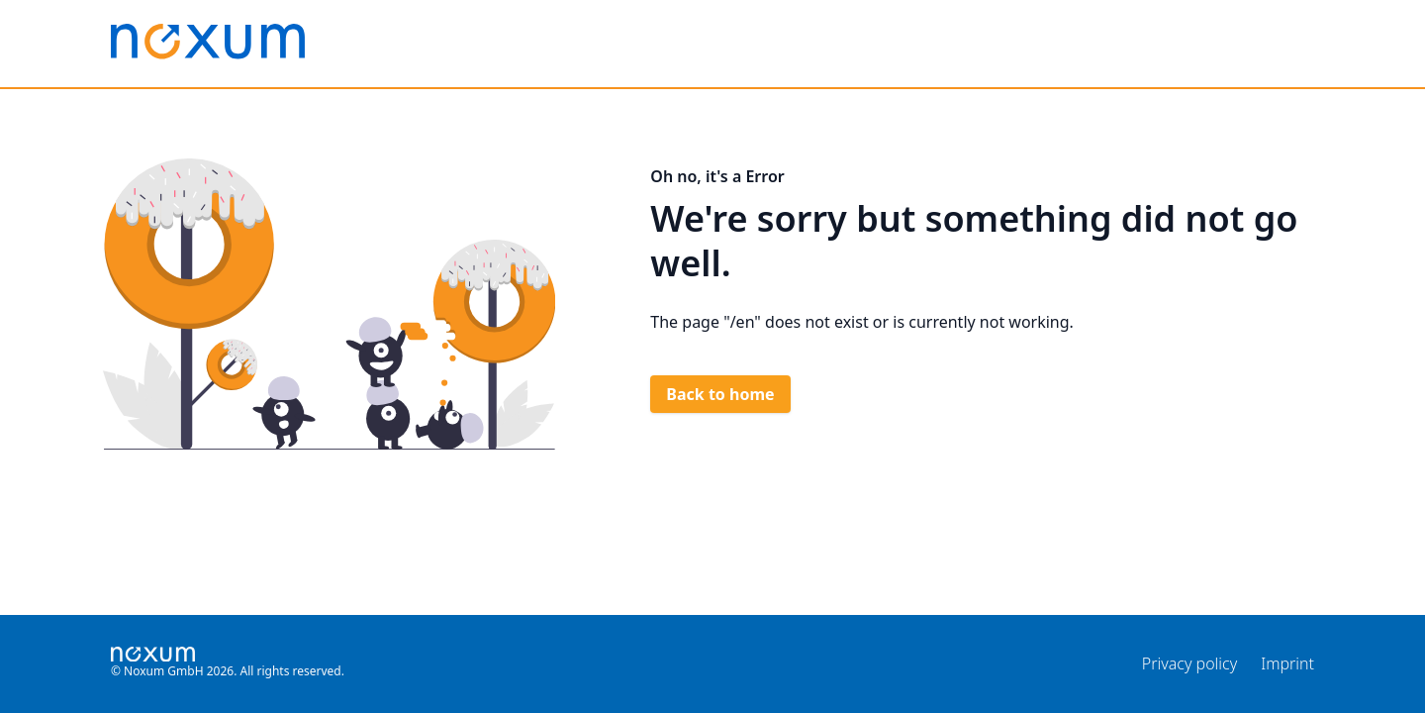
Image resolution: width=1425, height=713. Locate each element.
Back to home (720, 394)
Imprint (1287, 663)
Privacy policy (1189, 663)
